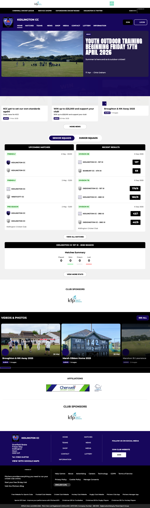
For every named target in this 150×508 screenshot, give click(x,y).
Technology (103, 474)
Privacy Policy (61, 479)
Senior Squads (62, 138)
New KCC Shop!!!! (44, 11)
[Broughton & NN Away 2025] (125, 93)
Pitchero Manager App (131, 494)
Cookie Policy (75, 479)
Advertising (81, 474)
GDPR (113, 474)
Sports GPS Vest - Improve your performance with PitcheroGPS (37, 500)
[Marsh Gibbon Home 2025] (90, 340)
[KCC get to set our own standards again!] (24, 93)
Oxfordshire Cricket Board (67, 11)
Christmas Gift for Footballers (72, 500)
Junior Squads (88, 138)
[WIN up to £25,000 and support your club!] (75, 93)
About (70, 474)
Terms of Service (125, 474)
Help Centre (60, 474)
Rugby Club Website (97, 494)
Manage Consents (91, 479)
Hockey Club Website (79, 494)
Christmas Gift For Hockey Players (123, 500)
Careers (92, 474)
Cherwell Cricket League (23, 11)
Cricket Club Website (61, 494)
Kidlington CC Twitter (93, 11)
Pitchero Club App (113, 494)
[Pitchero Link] (142, 11)
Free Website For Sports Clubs (22, 494)
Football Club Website (43, 494)
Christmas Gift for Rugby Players (97, 500)
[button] (20, 25)
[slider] (5, 368)
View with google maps (25, 461)
